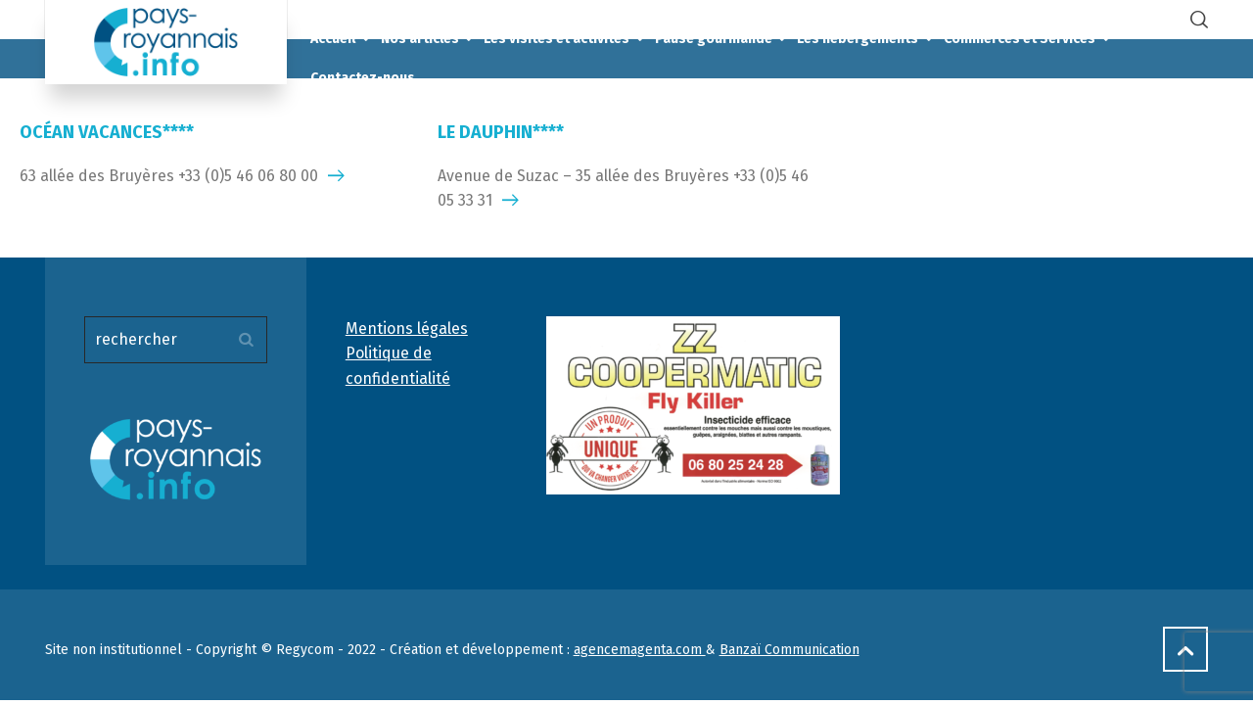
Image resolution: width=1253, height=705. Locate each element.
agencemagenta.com (640, 649)
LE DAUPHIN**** (501, 132)
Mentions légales (407, 328)
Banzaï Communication (789, 649)
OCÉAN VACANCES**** (107, 132)
